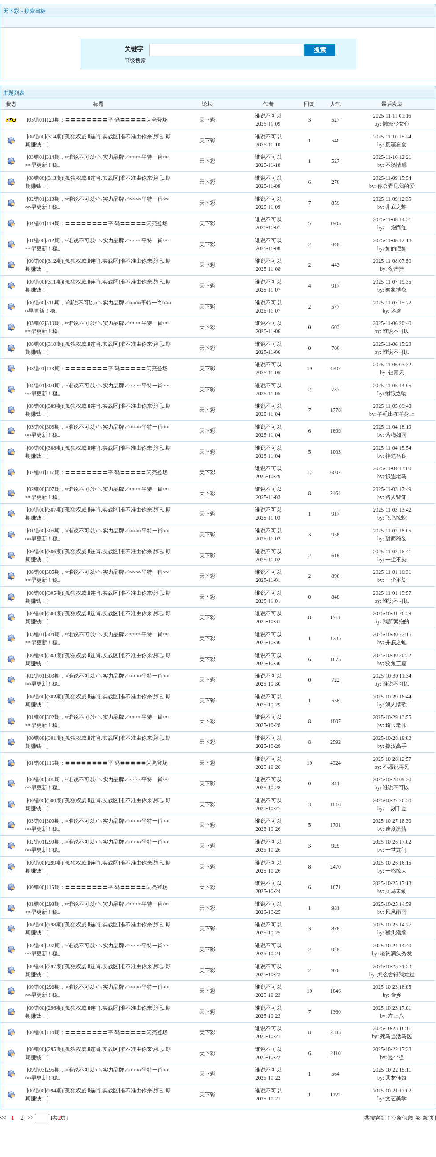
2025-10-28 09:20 (392, 779)
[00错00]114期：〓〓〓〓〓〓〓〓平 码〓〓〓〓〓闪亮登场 (97, 1032)
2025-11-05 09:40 (392, 406)
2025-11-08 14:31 (392, 219)
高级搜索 (135, 60)
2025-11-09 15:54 (392, 178)
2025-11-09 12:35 (392, 199)
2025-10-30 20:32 (392, 655)
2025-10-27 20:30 (392, 800)
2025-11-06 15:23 (392, 344)
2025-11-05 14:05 (392, 385)
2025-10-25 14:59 (392, 904)
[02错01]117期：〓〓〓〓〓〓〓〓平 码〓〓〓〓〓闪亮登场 (97, 472)
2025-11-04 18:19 (392, 427)
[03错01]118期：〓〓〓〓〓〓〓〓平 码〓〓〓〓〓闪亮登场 (97, 368)
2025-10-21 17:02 (392, 1091)
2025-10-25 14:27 (392, 925)
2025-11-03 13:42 (392, 510)
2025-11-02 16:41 (392, 551)
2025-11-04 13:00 (392, 468)
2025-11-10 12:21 (392, 157)
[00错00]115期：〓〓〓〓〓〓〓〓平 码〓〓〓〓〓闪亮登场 (97, 887)
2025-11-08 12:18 (392, 240)
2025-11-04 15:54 (392, 448)
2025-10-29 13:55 (392, 717)
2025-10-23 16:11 (392, 1028)
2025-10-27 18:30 (392, 821)
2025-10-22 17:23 (392, 1049)
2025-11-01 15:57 (392, 593)
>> (30, 1118)
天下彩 (11, 11)
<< (3, 1118)
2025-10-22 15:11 (392, 1070)
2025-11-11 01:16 (392, 116)
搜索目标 (35, 11)
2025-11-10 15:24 (392, 137)
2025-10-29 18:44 (392, 697)
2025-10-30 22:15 (392, 634)
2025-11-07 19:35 (392, 282)
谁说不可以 (268, 116)
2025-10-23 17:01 (392, 1008)
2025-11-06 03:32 (392, 364)
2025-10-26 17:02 (392, 842)
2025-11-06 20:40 (392, 323)
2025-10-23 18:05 (392, 987)
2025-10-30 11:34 (392, 676)
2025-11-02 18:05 (392, 531)
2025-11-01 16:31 (392, 572)
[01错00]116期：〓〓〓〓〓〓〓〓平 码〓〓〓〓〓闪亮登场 (97, 763)
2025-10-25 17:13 (392, 883)
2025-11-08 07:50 (392, 261)
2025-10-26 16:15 (392, 863)
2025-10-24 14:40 (392, 945)
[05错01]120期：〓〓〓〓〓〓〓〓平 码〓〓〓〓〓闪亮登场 (97, 120)
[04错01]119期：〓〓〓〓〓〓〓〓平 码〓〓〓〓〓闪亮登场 (97, 223)
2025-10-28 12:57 (392, 759)
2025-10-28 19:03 (392, 738)
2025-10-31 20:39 (392, 613)
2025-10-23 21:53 (392, 966)
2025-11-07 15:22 (392, 303)
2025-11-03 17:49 (392, 489)
